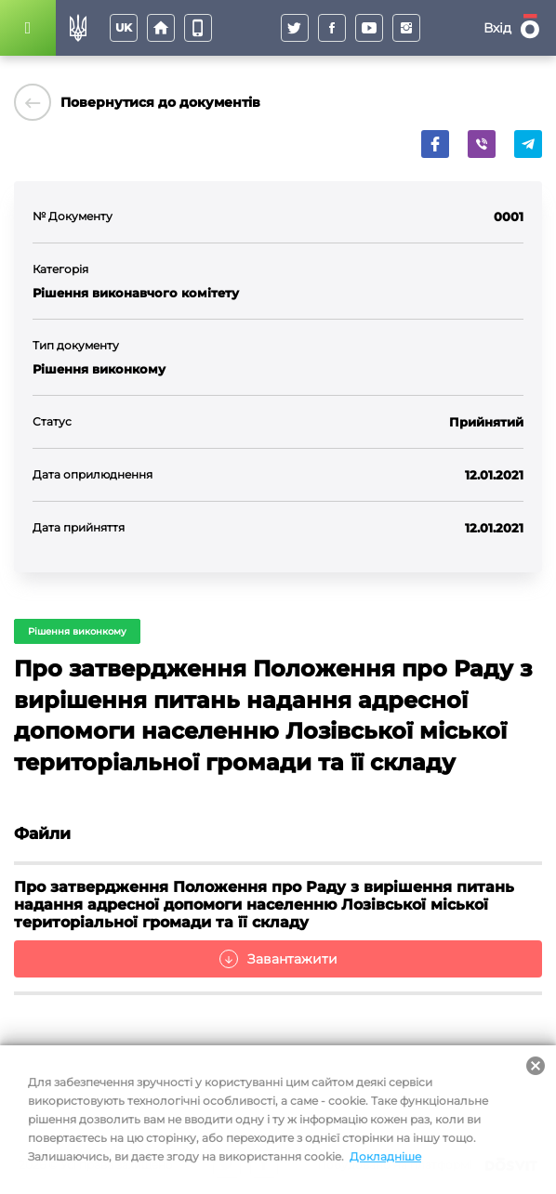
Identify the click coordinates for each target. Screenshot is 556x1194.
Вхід (497, 28)
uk (123, 27)
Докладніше (385, 1156)
